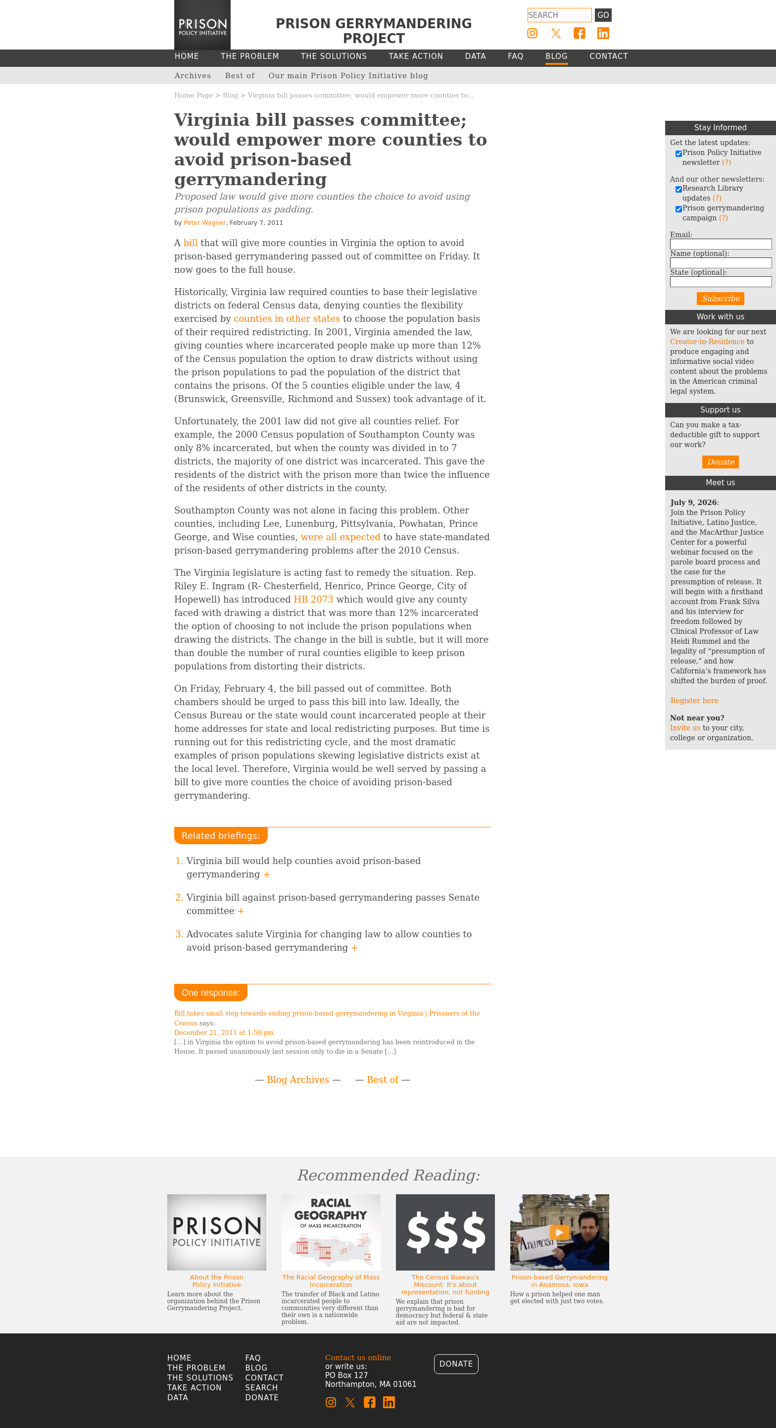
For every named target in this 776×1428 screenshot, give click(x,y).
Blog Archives (298, 1079)
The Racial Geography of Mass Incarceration (331, 1281)
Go (603, 15)
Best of (382, 1079)
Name (699, 253)
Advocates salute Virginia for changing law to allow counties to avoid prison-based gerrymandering (329, 941)
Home (179, 1358)
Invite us (685, 728)
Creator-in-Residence (707, 342)
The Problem (196, 1368)
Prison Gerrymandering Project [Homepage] (374, 31)
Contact (264, 1378)
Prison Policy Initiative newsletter (718, 157)
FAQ (253, 1358)
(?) (726, 162)
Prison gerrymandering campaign (719, 213)
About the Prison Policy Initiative (216, 1281)
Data (178, 1397)
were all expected (341, 537)
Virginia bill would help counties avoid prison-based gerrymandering (304, 867)
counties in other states (287, 318)
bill (191, 243)
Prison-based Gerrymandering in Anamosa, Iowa (560, 1281)
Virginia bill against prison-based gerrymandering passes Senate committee (333, 904)
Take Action (194, 1387)
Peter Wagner (205, 222)
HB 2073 (313, 599)
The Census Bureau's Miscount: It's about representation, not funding (445, 1285)
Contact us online (358, 1357)
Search (262, 1387)
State (698, 272)
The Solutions (200, 1378)
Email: (681, 235)
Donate (720, 462)
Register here (695, 701)
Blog (230, 95)
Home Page (193, 95)
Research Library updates (709, 193)
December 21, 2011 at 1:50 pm (224, 1032)
